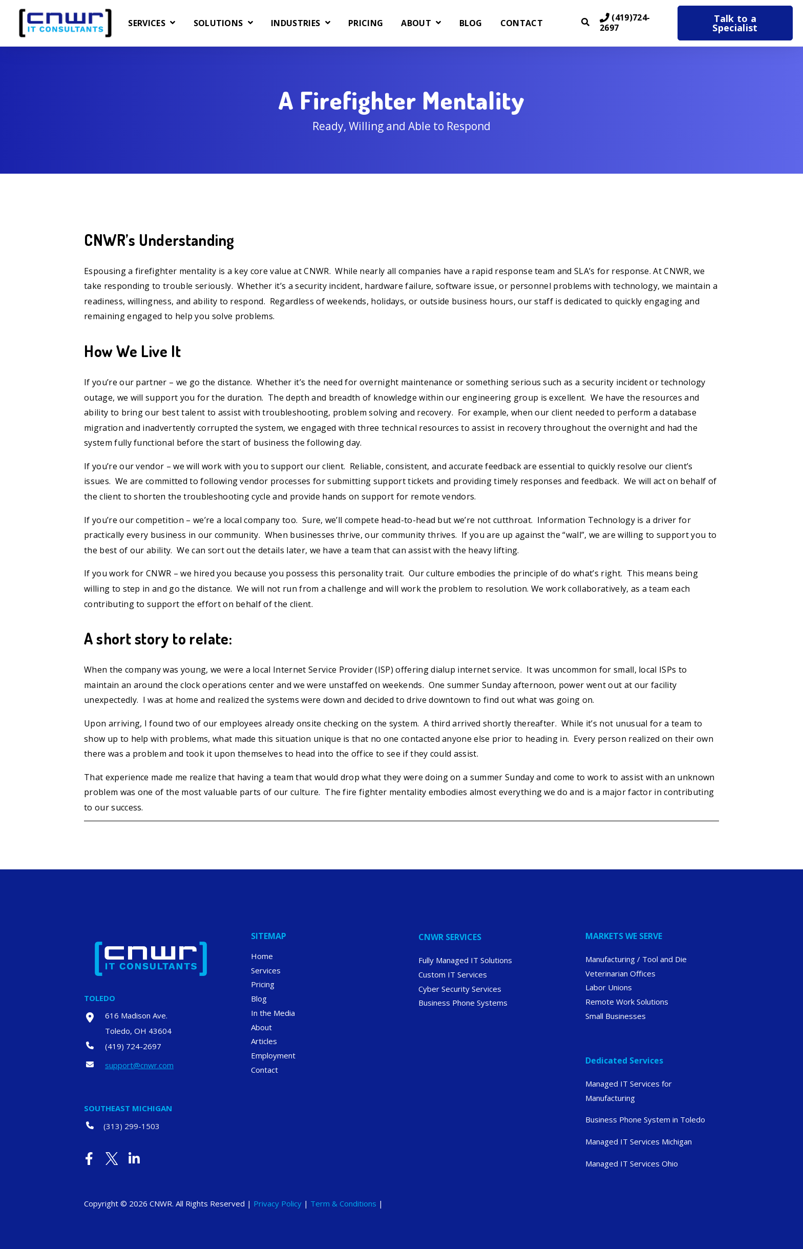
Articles (264, 1041)
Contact (521, 24)
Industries (295, 24)
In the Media (273, 1013)
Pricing (365, 24)
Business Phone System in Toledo (645, 1119)
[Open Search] (585, 22)
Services (146, 24)
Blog (470, 24)
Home (262, 956)
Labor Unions (608, 987)
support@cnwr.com (139, 1065)
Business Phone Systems (463, 1002)
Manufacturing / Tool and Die (636, 959)
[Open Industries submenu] (326, 23)
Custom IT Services (452, 974)
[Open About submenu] (437, 23)
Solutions (218, 24)
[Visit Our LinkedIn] (134, 1158)
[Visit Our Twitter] (111, 1158)
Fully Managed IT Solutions (465, 960)
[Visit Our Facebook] (89, 1158)
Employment (273, 1055)
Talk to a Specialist (734, 23)
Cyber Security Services (459, 989)
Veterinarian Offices (620, 973)
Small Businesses (615, 1016)
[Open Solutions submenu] (249, 23)
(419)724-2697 (625, 23)
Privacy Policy (277, 1203)
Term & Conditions (343, 1203)
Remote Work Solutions (626, 1001)
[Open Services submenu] (171, 23)
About (416, 24)
